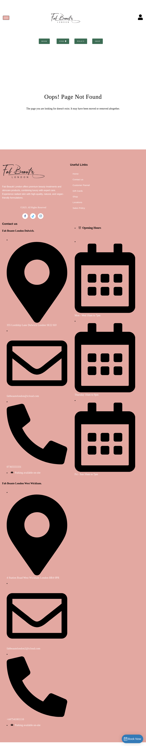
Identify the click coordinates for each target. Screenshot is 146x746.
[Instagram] (40, 220)
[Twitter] (33, 220)
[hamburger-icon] (6, 18)
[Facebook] (25, 220)
